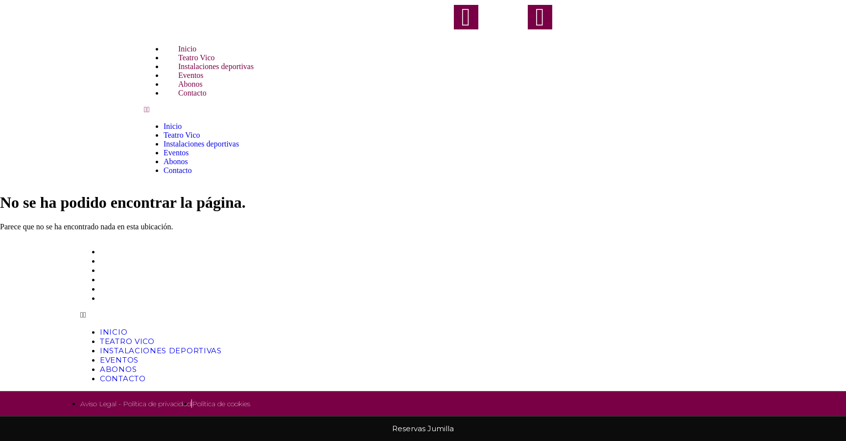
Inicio (173, 126)
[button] (423, 109)
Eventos (176, 152)
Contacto (192, 93)
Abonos (176, 161)
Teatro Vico (182, 135)
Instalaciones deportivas (201, 144)
